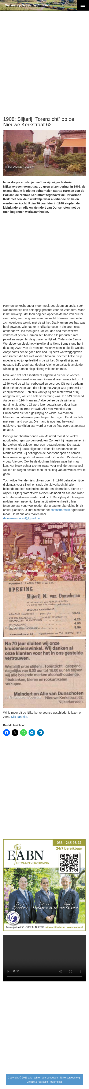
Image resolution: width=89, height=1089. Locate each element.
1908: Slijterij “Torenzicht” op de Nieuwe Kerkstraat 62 (38, 121)
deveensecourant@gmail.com (22, 518)
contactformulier (61, 510)
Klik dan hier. (19, 716)
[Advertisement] (44, 63)
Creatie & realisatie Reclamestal (44, 1081)
